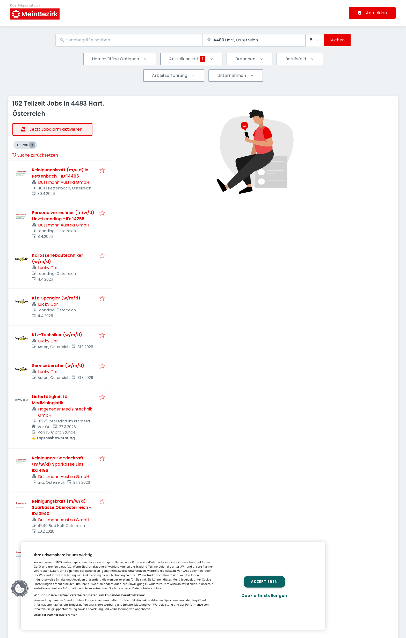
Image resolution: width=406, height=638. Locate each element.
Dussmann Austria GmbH (63, 182)
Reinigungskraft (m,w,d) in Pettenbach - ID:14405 (60, 173)
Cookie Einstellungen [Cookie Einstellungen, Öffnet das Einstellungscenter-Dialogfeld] (264, 595)
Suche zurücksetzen (35, 155)
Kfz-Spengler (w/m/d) (56, 298)
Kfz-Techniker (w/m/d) (57, 335)
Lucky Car (48, 268)
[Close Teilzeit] (32, 145)
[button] (20, 588)
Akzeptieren (264, 581)
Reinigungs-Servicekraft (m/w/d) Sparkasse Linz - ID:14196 (59, 464)
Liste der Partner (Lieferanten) (56, 615)
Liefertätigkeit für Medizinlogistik (50, 400)
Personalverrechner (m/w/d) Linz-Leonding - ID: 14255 (63, 216)
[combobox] (129, 40)
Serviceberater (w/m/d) (58, 366)
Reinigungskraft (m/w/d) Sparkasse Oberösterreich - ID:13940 (61, 507)
